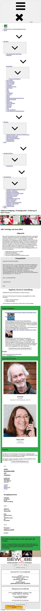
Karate (7, 91)
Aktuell (5, 30)
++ (13, 355)
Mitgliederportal (10, 139)
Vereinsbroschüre (10, 141)
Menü (20, 12)
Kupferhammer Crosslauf (12, 194)
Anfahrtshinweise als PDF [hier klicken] (20, 583)
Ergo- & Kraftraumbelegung (13, 138)
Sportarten (16, 41)
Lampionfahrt (9, 197)
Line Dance (9, 94)
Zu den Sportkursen (10, 109)
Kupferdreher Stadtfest (11, 196)
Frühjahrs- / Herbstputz (11, 190)
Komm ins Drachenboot (14, 79)
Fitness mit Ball (10, 84)
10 (7, 355)
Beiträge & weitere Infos (12, 136)
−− (4, 355)
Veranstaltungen (18, 177)
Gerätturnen (9, 85)
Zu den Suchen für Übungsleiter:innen (15, 111)
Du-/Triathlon (9, 80)
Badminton (8, 55)
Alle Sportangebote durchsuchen (13, 54)
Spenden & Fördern (18, 153)
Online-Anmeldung (10, 301)
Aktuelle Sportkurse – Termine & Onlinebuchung (17, 134)
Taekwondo (9, 104)
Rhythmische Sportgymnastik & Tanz (15, 98)
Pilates (7, 97)
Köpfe (4, 142)
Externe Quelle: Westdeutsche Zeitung (7, 486)
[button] (20, 261)
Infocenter (16, 122)
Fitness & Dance (10, 81)
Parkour (8, 95)
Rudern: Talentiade (10, 201)
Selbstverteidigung (10, 103)
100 (11, 355)
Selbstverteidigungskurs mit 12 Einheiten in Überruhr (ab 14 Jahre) (20, 330)
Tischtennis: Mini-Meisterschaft (13, 202)
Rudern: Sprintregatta (11, 199)
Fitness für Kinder (10, 82)
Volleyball (8, 107)
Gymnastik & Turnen (11, 86)
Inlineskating (9, 88)
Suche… (5, 207)
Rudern (8, 100)
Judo (7, 89)
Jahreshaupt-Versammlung (12, 192)
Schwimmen (9, 102)
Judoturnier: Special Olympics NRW (14, 193)
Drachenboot (20, 66)
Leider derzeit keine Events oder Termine (12, 354)
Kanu (7, 90)
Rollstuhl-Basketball (11, 99)
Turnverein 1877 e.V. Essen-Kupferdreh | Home (14, 29)
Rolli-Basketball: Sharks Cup (13, 198)
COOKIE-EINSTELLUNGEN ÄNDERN (14, 607)
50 (9, 355)
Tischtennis (9, 106)
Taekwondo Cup (10, 205)
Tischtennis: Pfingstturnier (12, 203)
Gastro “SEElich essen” (8, 206)
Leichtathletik (9, 93)
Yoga (7, 108)
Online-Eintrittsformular (12, 137)
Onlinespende (9, 166)
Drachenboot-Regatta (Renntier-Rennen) (15, 189)
